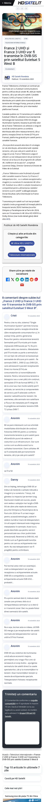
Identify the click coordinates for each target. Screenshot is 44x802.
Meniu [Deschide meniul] (6, 2)
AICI (8, 219)
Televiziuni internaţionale (15, 43)
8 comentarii (10, 69)
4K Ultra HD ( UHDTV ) (13, 39)
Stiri (26, 39)
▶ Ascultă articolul (32, 16)
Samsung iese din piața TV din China (21, 796)
